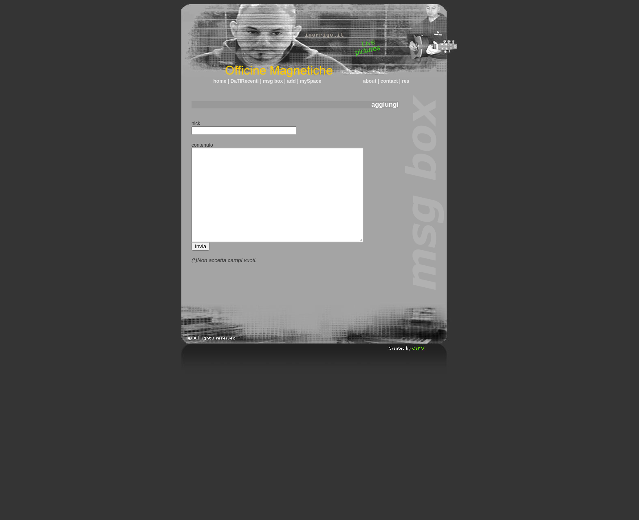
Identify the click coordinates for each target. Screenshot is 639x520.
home (220, 81)
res (405, 81)
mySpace (309, 81)
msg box (273, 81)
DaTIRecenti (245, 81)
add (291, 81)
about (370, 81)
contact (389, 81)
